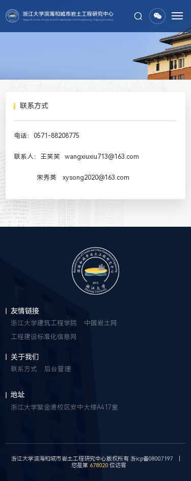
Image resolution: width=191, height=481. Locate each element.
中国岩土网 (100, 323)
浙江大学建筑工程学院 (44, 323)
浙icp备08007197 (151, 458)
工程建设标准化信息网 (44, 337)
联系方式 (24, 369)
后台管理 (57, 369)
